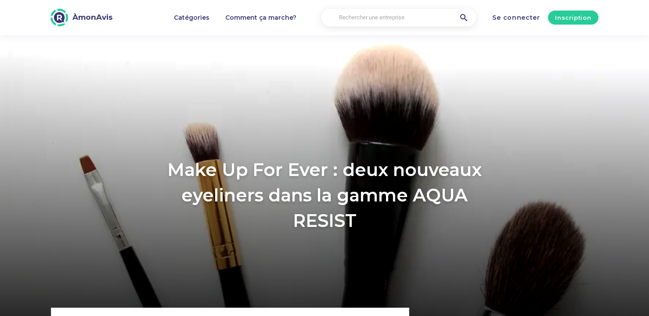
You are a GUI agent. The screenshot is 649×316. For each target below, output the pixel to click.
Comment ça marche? (260, 18)
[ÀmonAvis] (81, 17)
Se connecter (516, 18)
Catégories (191, 18)
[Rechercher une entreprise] (398, 18)
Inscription (573, 17)
